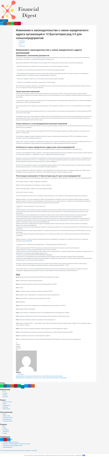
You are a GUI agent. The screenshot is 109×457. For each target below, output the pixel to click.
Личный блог (22, 46)
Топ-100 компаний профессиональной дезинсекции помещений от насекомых (19, 450)
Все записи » (21, 374)
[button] (54, 343)
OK (83, 455)
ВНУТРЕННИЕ (28, 241)
